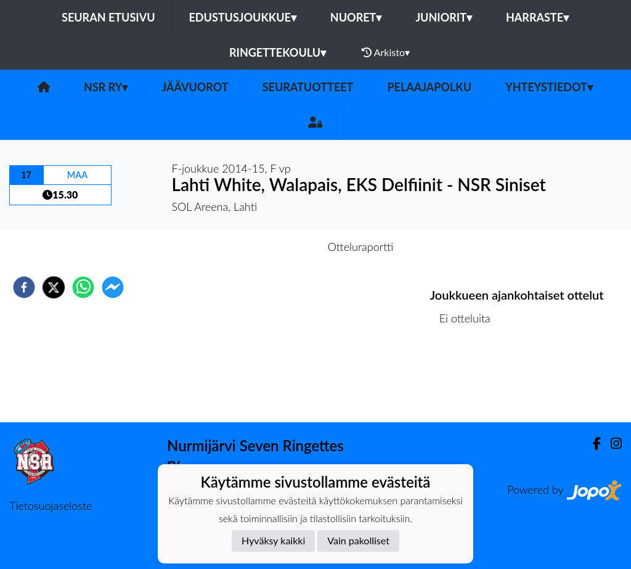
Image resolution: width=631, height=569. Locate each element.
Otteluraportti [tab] (361, 246)
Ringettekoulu (277, 52)
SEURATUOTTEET (308, 87)
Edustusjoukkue (242, 17)
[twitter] (54, 287)
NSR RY (106, 87)
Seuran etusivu (108, 17)
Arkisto (386, 52)
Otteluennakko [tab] (273, 246)
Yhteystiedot (549, 87)
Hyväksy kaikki (273, 540)
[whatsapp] (83, 287)
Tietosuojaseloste (50, 505)
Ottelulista (469, 381)
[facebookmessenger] (113, 287)
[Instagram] (611, 443)
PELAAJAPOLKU (429, 87)
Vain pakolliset (358, 540)
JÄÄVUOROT (194, 87)
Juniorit (443, 17)
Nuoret (356, 17)
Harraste (537, 17)
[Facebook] (592, 443)
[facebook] (24, 287)
